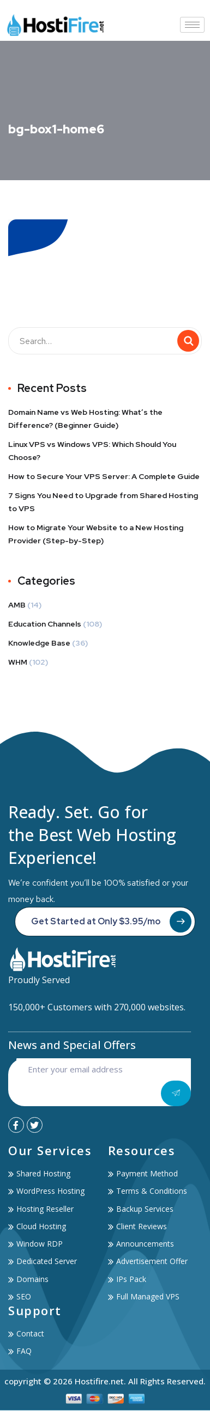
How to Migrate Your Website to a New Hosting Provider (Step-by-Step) (95, 534)
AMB (17, 605)
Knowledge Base (39, 643)
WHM (17, 662)
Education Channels (44, 624)
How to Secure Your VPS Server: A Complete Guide (104, 476)
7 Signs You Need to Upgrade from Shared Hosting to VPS (103, 501)
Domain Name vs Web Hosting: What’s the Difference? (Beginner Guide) (85, 418)
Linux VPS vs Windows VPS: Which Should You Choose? (92, 450)
